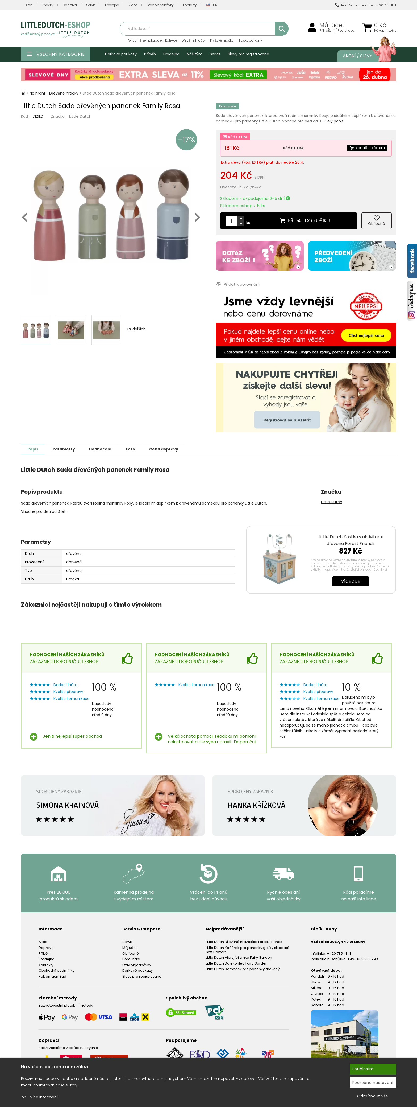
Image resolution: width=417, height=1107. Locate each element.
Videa (132, 5)
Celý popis (334, 121)
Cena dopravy (167, 449)
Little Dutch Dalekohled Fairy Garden (237, 963)
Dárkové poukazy (121, 54)
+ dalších (136, 329)
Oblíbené (130, 953)
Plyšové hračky (221, 40)
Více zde (350, 581)
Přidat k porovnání (237, 284)
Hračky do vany (250, 40)
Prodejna (112, 5)
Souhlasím (363, 1069)
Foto (133, 449)
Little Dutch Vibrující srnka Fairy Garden (239, 957)
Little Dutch (80, 116)
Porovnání (131, 958)
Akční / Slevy (364, 55)
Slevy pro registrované (248, 54)
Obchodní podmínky (56, 970)
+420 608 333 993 (362, 958)
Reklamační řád (52, 976)
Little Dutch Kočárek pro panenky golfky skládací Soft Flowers (247, 949)
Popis (33, 449)
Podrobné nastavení (373, 1082)
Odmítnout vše (372, 1096)
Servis (91, 5)
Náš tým (194, 54)
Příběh (150, 54)
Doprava (70, 5)
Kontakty (190, 5)
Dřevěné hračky (193, 40)
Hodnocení (102, 449)
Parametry (65, 449)
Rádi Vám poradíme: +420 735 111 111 (365, 5)
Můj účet (332, 25)
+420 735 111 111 (339, 953)
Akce (29, 5)
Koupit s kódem (367, 148)
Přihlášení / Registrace (336, 30)
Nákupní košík (385, 30)
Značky (47, 5)
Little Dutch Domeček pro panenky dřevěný (243, 968)
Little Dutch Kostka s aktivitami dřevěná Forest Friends (351, 540)
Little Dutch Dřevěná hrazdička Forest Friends (244, 941)
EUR (211, 5)
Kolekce (171, 40)
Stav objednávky (160, 5)
